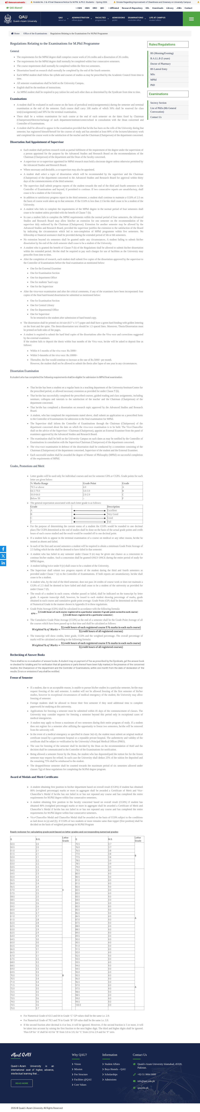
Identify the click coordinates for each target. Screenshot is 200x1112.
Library (169, 8)
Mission (78, 1069)
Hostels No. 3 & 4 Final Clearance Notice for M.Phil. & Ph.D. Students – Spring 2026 (68, 2)
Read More (21, 1083)
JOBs (179, 8)
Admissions (111, 1079)
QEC (102, 8)
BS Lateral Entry (158, 69)
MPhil (153, 79)
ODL (147, 8)
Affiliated (113, 8)
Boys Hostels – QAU (115, 1069)
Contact (188, 8)
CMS (78, 8)
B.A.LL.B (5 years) (160, 58)
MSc (152, 74)
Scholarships (111, 1074)
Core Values (80, 1084)
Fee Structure (81, 1074)
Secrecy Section (158, 103)
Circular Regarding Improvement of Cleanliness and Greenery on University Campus (152, 2)
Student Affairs (112, 1064)
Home (15, 33)
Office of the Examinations (35, 33)
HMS (87, 8)
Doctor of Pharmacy (160, 63)
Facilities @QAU (83, 1079)
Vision (77, 1064)
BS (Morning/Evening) (162, 53)
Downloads (157, 8)
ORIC (94, 8)
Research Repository (132, 8)
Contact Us (156, 117)
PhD (152, 85)
